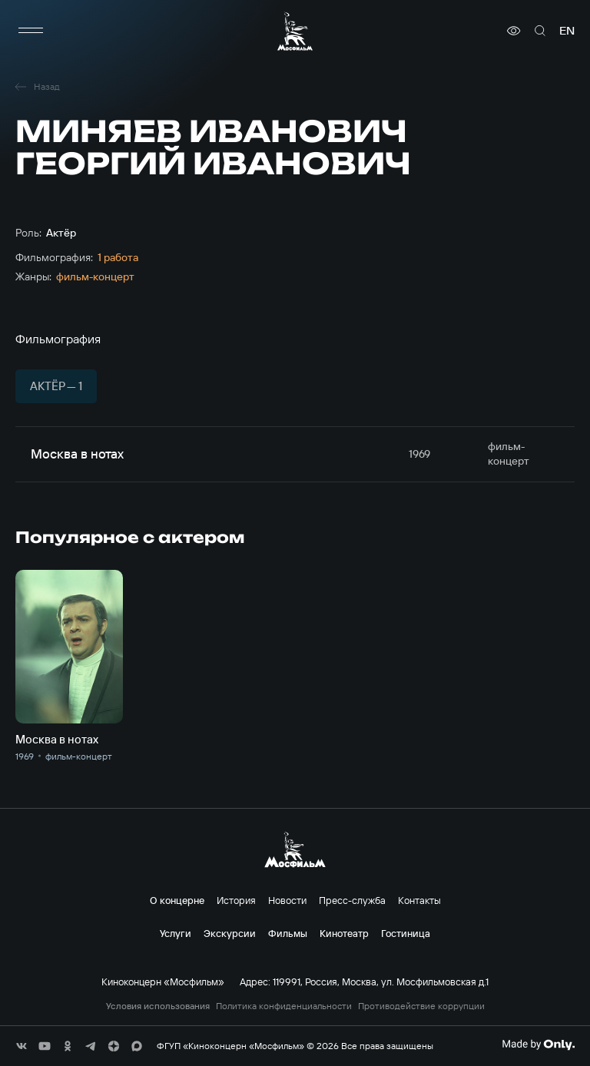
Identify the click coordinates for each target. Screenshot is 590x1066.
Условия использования (158, 1006)
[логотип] (295, 31)
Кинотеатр (344, 933)
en (567, 31)
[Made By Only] (538, 1044)
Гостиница (405, 933)
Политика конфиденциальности (284, 1006)
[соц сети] (21, 1046)
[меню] (30, 30)
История (236, 900)
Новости (287, 900)
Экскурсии (230, 933)
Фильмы (287, 933)
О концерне (177, 900)
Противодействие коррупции (421, 1006)
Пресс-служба (352, 900)
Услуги (175, 933)
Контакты (419, 900)
